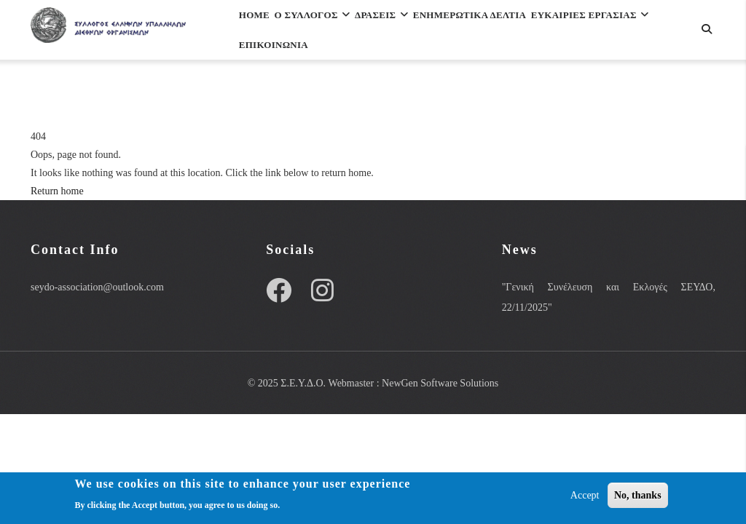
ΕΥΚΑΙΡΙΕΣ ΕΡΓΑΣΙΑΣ (310, 95)
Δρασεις (424, 31)
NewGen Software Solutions (440, 383)
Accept (585, 497)
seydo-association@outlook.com (97, 287)
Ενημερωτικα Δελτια (532, 31)
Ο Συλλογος (337, 31)
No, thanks (637, 497)
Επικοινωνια (428, 95)
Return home (57, 191)
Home (262, 31)
